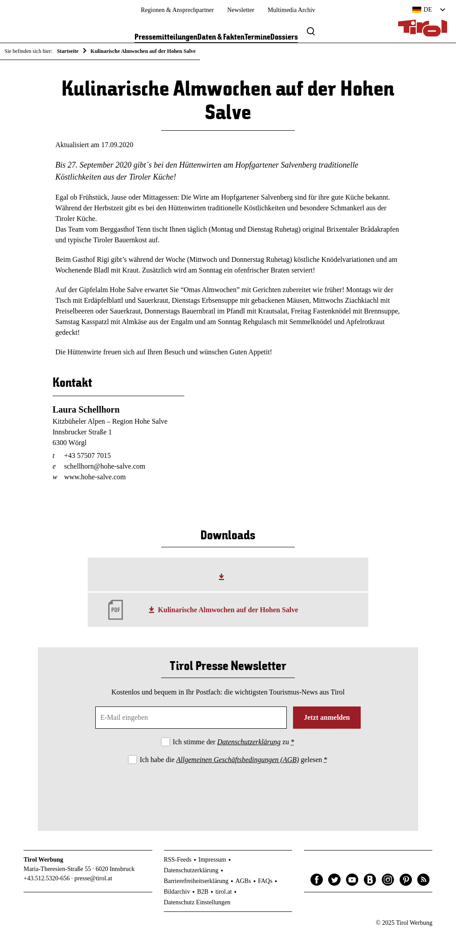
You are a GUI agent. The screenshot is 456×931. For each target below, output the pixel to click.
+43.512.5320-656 (47, 878)
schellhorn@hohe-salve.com (104, 466)
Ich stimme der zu (233, 742)
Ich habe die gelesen (234, 759)
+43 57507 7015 (87, 455)
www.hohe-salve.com (95, 477)
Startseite (68, 51)
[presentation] (228, 790)
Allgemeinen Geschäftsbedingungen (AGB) (237, 759)
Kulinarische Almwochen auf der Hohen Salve (228, 610)
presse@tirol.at (93, 878)
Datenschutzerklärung (249, 742)
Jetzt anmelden (327, 717)
